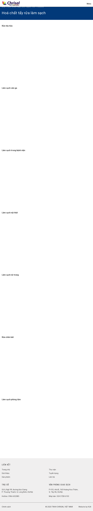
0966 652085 (13, 496)
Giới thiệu (5, 473)
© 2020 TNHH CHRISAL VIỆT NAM (59, 507)
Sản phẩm (6, 477)
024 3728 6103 (63, 496)
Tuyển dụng (53, 473)
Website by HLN (85, 507)
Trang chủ (6, 470)
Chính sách (6, 507)
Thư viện (52, 470)
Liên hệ (52, 477)
